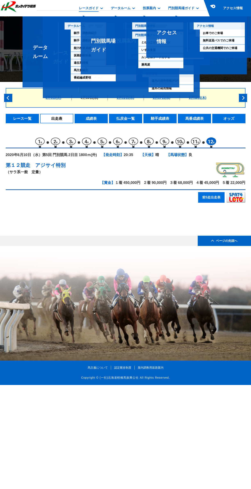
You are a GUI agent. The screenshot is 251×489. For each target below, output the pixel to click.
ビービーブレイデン (49, 264)
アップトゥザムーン (49, 246)
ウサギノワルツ (45, 299)
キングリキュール (47, 281)
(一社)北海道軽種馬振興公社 (119, 481)
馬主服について (98, 471)
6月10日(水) (89, 98)
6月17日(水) (161, 98)
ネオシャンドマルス (49, 290)
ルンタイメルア (45, 238)
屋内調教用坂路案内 (151, 471)
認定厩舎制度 (122, 471)
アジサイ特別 (50, 167)
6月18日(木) (197, 98)
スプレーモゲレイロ (49, 273)
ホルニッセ (42, 229)
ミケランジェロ (45, 255)
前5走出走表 (211, 199)
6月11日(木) (125, 98)
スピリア (40, 307)
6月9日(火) (53, 98)
